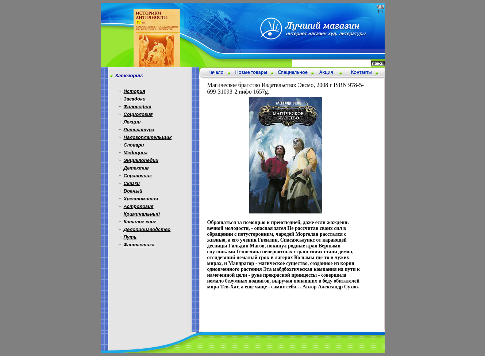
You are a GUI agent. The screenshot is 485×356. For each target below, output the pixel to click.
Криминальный (142, 214)
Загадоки (135, 99)
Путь (130, 237)
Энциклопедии (141, 160)
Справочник (138, 175)
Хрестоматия (141, 198)
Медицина (136, 152)
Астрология (139, 206)
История (134, 91)
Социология (138, 114)
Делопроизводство (147, 229)
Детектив (136, 168)
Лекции (132, 122)
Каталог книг (140, 221)
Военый (133, 191)
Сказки (132, 183)
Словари (134, 145)
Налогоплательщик (148, 137)
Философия (137, 106)
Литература (139, 129)
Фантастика (139, 244)
